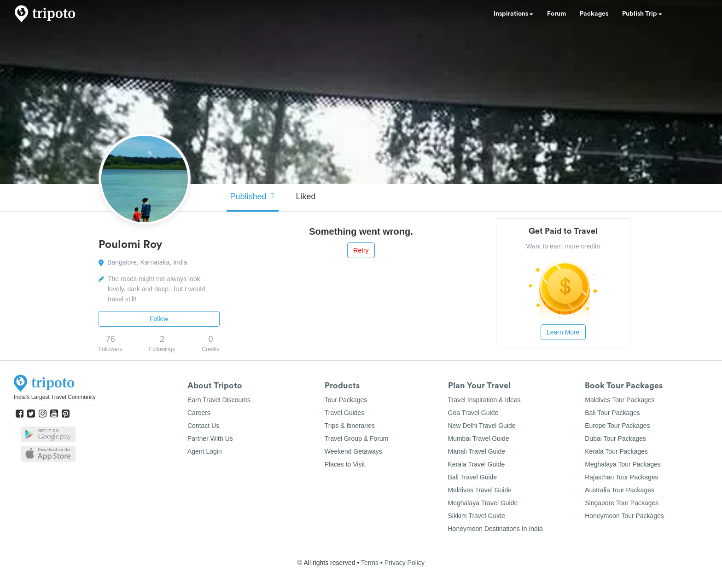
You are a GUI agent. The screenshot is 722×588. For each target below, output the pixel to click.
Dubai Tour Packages (615, 438)
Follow (159, 319)
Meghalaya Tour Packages (623, 464)
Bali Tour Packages (612, 412)
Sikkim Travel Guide (476, 515)
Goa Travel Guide (473, 412)
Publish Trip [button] (642, 14)
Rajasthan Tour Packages (621, 477)
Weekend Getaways (353, 451)
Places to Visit (345, 464)
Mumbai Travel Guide (478, 438)
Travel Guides (345, 412)
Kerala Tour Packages (616, 451)
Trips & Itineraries (350, 425)
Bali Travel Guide (472, 477)
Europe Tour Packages (617, 425)
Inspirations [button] (513, 14)
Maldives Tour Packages (619, 400)
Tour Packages (346, 400)
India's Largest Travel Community (55, 397)
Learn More (563, 332)
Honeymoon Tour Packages (624, 515)
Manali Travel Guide (477, 451)
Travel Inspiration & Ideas (484, 400)
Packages (594, 14)
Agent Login (204, 451)
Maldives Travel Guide (480, 490)
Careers (198, 412)
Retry (360, 250)
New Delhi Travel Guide (482, 425)
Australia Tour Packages (619, 490)
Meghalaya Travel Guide (483, 503)
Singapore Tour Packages (621, 503)
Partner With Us (210, 438)
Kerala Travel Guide (476, 464)
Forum (556, 14)
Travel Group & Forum (357, 438)
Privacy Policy (404, 562)
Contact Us (203, 425)
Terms (369, 562)
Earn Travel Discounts (218, 400)
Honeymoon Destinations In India (495, 528)
